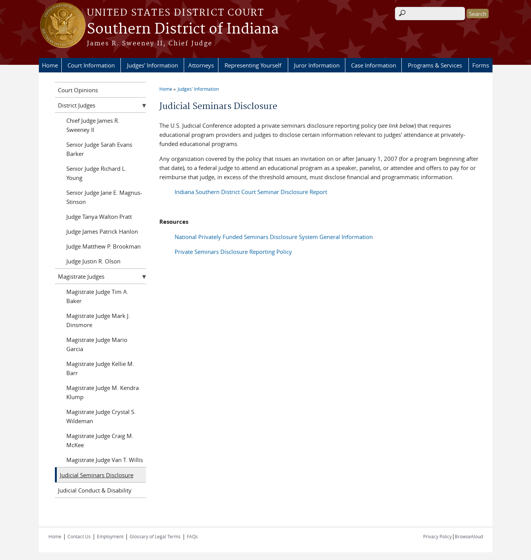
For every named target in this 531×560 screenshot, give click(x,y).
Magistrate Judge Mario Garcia (96, 344)
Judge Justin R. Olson (93, 261)
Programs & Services (435, 65)
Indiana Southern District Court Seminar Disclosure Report (251, 192)
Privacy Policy (437, 536)
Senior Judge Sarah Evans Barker (99, 149)
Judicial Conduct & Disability (95, 490)
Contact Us (79, 536)
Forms (480, 65)
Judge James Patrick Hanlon (102, 231)
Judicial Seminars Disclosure (96, 475)
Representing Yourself (253, 65)
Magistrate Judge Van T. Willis (104, 460)
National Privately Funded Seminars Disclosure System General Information (274, 237)
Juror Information (317, 65)
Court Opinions (78, 90)
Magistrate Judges (81, 276)
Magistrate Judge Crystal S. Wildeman (101, 416)
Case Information (373, 65)
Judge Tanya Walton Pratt (99, 216)
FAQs (192, 536)
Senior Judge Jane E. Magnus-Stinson (104, 197)
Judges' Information (152, 65)
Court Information (91, 65)
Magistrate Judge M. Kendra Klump (102, 392)
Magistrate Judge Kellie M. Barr (100, 368)
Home (50, 65)
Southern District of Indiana (183, 29)
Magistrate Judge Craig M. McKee (99, 440)
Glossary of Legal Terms (155, 536)
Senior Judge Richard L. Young (96, 173)
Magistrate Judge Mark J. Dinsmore (98, 320)
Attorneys (201, 65)
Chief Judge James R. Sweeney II (92, 125)
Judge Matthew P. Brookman (103, 246)
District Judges (76, 105)
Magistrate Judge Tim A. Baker (97, 296)
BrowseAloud (469, 536)
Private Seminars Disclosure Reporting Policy (233, 251)
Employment (110, 536)
